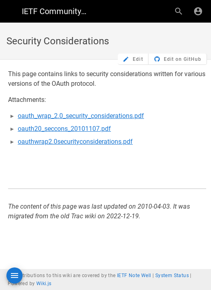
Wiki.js (44, 283)
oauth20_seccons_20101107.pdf (64, 129)
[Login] (198, 11)
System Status (172, 275)
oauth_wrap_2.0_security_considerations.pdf (81, 116)
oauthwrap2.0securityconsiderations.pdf (75, 141)
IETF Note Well (134, 275)
